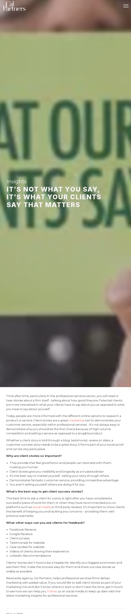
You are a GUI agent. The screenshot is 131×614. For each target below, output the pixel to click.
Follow (52, 591)
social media (42, 507)
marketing (76, 420)
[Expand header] (126, 6)
